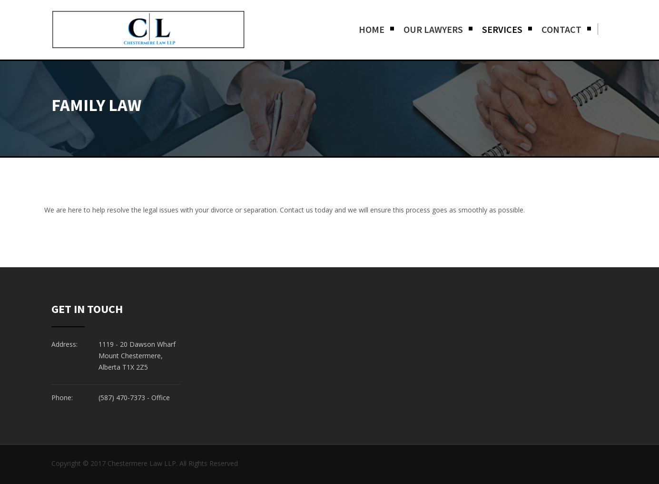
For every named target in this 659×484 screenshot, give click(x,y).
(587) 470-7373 (121, 397)
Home (371, 29)
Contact (561, 29)
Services (502, 29)
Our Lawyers (433, 29)
